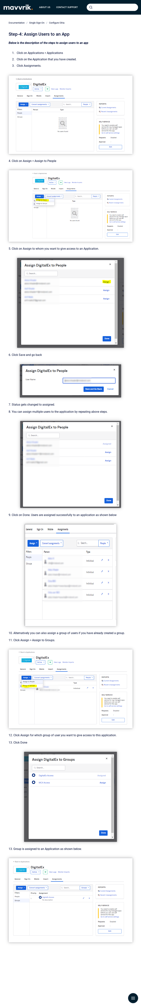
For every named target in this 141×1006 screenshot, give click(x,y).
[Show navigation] (133, 998)
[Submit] (91, 7)
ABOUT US (44, 7)
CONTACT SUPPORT (67, 7)
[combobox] (112, 7)
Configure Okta (56, 22)
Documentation (17, 22)
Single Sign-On (36, 22)
